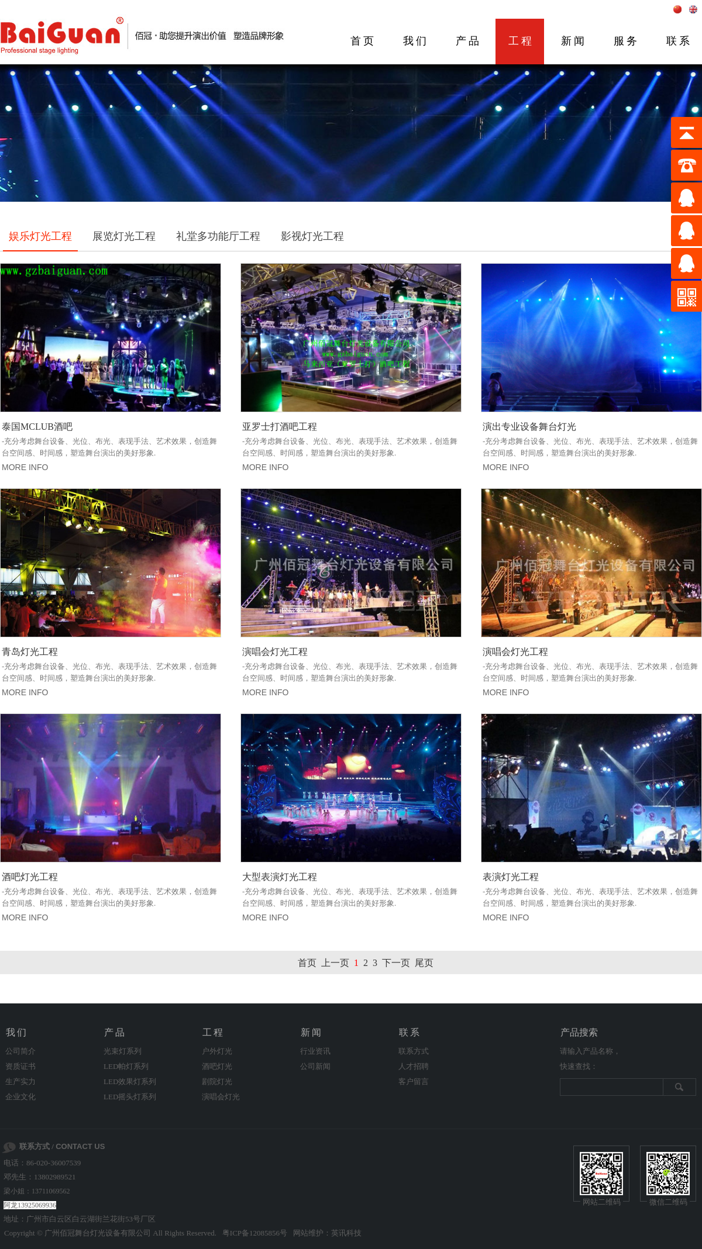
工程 (521, 41)
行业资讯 (315, 1051)
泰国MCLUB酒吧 (37, 427)
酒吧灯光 (217, 1066)
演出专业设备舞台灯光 (529, 427)
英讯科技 (346, 1233)
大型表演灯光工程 (279, 877)
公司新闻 (315, 1066)
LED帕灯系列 (126, 1066)
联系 (410, 1032)
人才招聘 (413, 1066)
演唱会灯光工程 (275, 652)
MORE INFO (25, 467)
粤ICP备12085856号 (254, 1233)
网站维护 (308, 1233)
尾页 (424, 963)
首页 (363, 41)
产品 (468, 41)
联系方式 (413, 1051)
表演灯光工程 (511, 877)
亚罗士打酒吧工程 (279, 427)
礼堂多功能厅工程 (218, 236)
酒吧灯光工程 (30, 877)
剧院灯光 (217, 1081)
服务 (626, 41)
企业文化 (20, 1096)
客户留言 (413, 1081)
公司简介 (20, 1051)
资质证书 (20, 1066)
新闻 (574, 41)
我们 (416, 41)
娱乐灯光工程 (40, 236)
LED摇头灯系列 (130, 1096)
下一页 (396, 963)
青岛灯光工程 (30, 652)
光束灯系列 (123, 1051)
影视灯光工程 (312, 236)
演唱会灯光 (221, 1096)
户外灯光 (217, 1051)
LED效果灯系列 (130, 1081)
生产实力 (20, 1081)
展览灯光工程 (124, 236)
